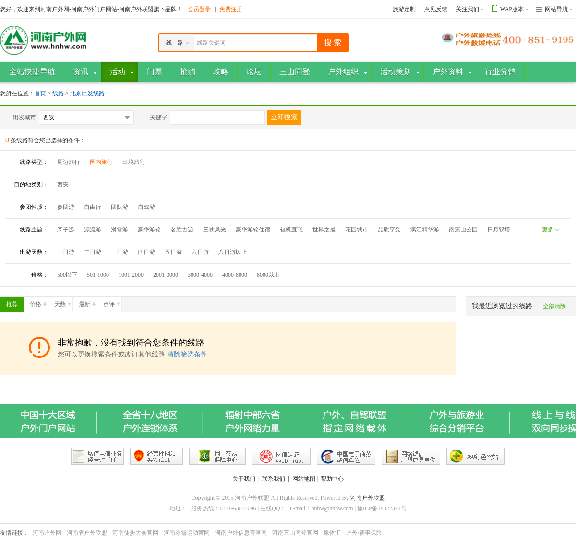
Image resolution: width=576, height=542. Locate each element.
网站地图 (303, 478)
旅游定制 (404, 9)
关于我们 (243, 478)
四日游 (146, 252)
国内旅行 (101, 162)
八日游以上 (232, 252)
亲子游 (65, 229)
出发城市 (24, 117)
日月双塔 (498, 229)
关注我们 (467, 9)
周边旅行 (68, 162)
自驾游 (146, 207)
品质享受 (389, 229)
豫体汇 (332, 533)
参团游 (65, 207)
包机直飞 (291, 229)
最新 (88, 302)
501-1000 (98, 274)
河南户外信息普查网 (241, 533)
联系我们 (273, 478)
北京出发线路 (87, 93)
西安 (63, 184)
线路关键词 (211, 42)
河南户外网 (47, 533)
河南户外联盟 (367, 498)
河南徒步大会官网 (135, 533)
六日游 (200, 252)
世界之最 (324, 229)
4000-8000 (234, 274)
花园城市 (356, 229)
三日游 (119, 252)
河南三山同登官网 (295, 533)
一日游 (65, 252)
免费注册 (230, 9)
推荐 (15, 302)
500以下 (67, 274)
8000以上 (268, 274)
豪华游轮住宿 (253, 229)
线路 (58, 93)
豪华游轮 (149, 229)
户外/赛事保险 (364, 533)
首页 (40, 93)
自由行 (92, 207)
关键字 (158, 117)
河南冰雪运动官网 (187, 533)
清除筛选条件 (187, 354)
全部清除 (554, 306)
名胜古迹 (181, 229)
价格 (39, 302)
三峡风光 (214, 229)
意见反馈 (435, 9)
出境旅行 (133, 162)
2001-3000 (165, 274)
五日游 (173, 252)
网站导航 (556, 9)
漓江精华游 (424, 229)
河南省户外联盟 (87, 533)
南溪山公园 (463, 229)
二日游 (92, 252)
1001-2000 (131, 274)
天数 (63, 302)
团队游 (119, 207)
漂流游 (92, 229)
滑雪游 (119, 229)
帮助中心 (332, 478)
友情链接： (14, 533)
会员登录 (199, 9)
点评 (112, 302)
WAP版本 (512, 9)
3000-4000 (200, 274)
